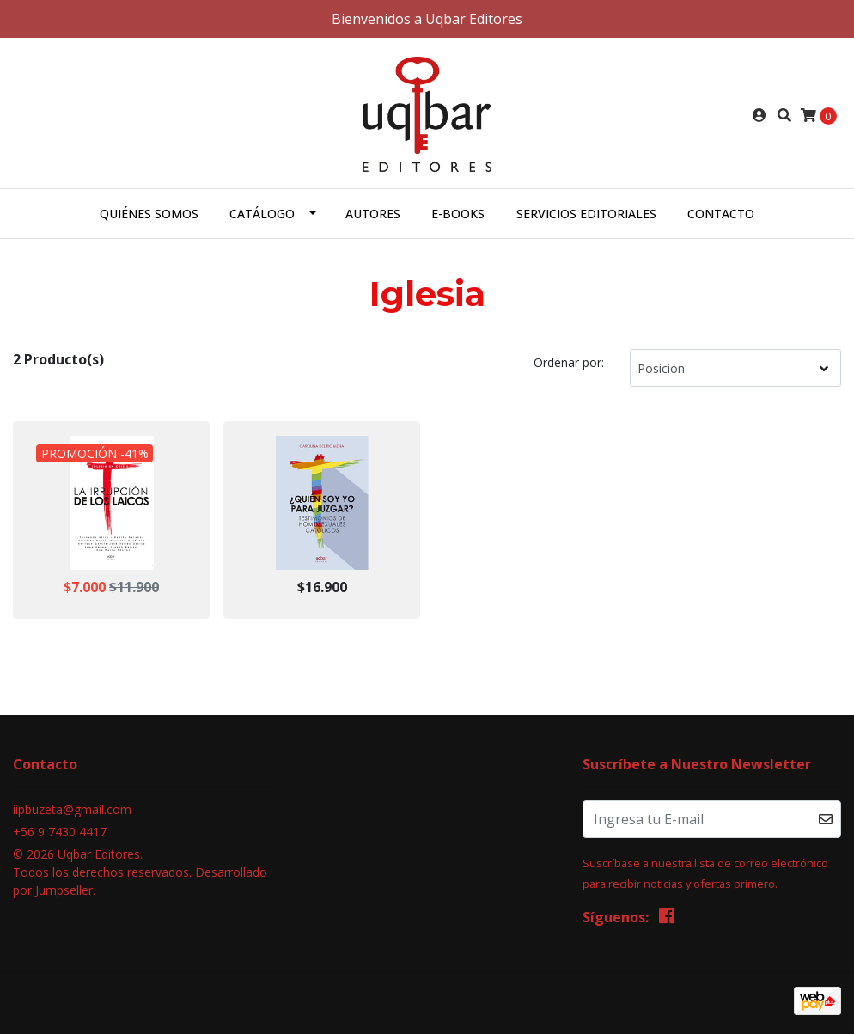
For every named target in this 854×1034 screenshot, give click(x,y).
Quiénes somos (149, 213)
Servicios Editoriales (586, 213)
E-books (458, 213)
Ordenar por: (569, 362)
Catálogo (262, 213)
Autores (372, 213)
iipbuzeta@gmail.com (72, 809)
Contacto (720, 213)
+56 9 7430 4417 (60, 831)
